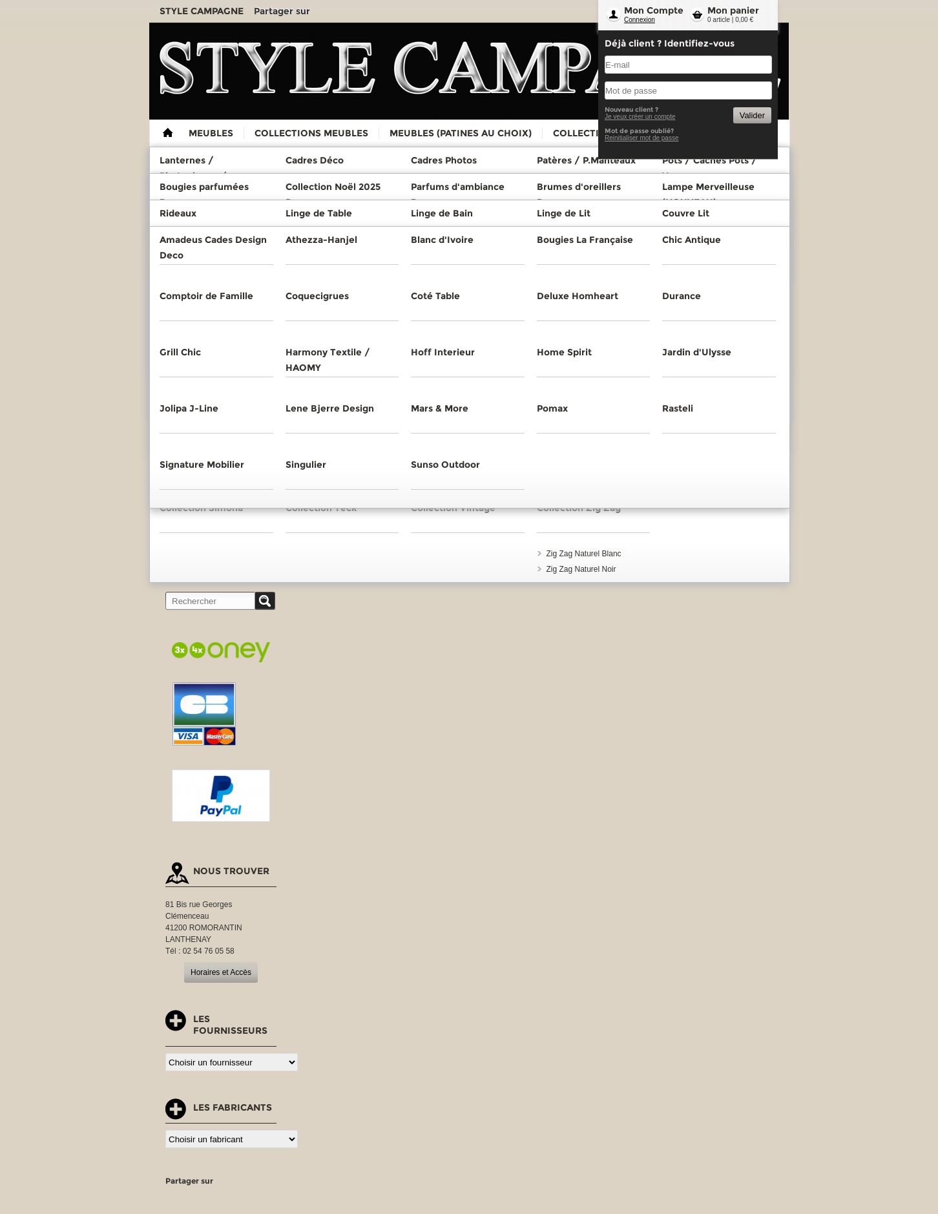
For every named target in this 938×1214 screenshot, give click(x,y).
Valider (752, 115)
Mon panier (733, 10)
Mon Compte (653, 10)
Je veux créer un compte (640, 116)
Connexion (639, 19)
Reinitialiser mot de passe (642, 137)
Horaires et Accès (221, 972)
